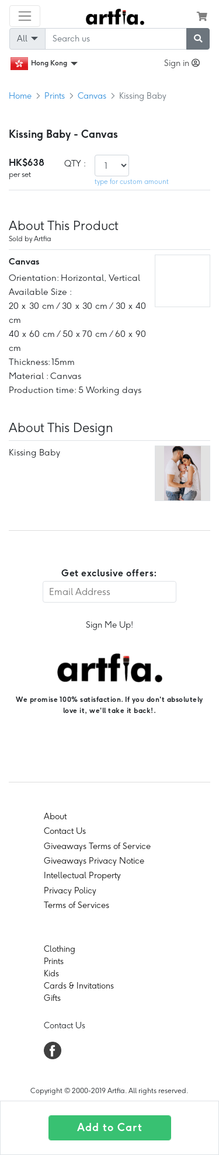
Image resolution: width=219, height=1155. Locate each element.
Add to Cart (109, 1127)
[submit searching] (198, 39)
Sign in (182, 63)
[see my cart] (202, 16)
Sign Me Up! (109, 625)
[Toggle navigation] (24, 16)
